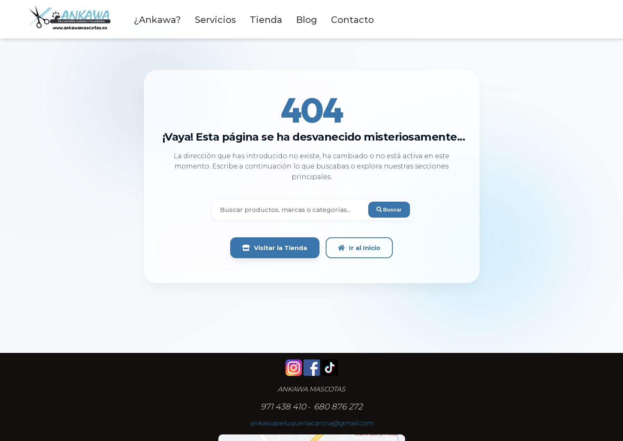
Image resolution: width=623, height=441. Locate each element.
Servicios (215, 19)
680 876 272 (338, 406)
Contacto (352, 19)
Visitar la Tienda (274, 248)
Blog (306, 19)
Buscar (389, 210)
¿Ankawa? (157, 19)
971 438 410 (283, 406)
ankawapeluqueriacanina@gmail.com (312, 423)
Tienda (266, 19)
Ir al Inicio (359, 248)
